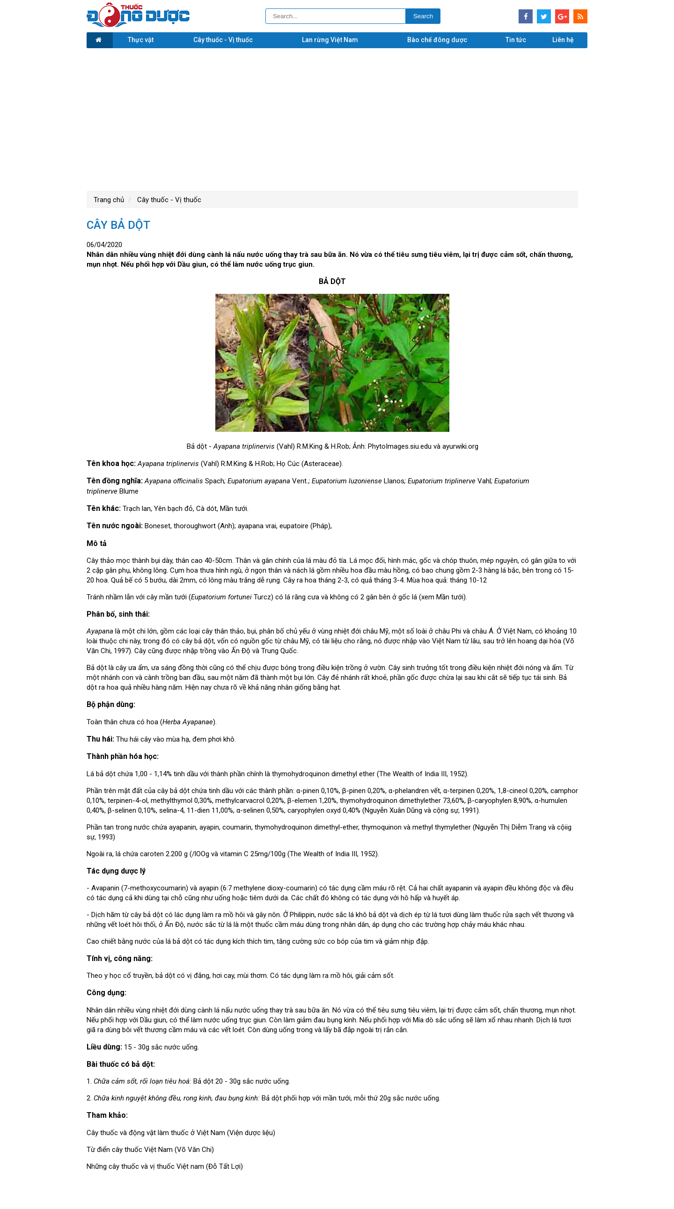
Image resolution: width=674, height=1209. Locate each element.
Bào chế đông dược (437, 40)
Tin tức (516, 40)
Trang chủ (109, 200)
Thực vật (141, 40)
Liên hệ (563, 40)
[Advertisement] (337, 118)
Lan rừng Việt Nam (330, 40)
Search (423, 16)
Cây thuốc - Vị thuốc (223, 40)
